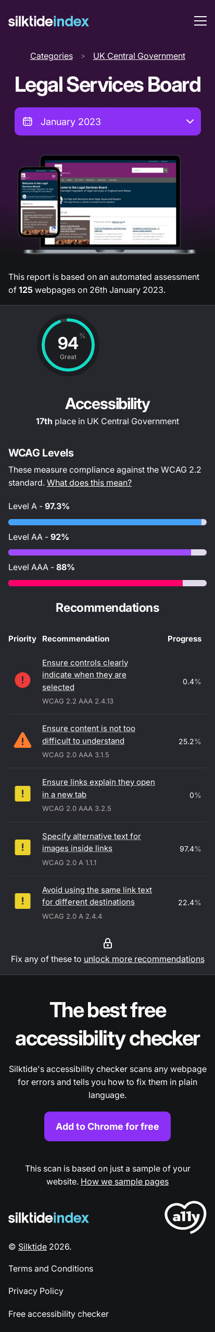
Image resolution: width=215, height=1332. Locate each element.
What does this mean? (89, 482)
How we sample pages (125, 1181)
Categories (51, 56)
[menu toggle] (200, 20)
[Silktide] (48, 21)
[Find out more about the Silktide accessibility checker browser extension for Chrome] (107, 1068)
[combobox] (108, 121)
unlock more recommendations (144, 959)
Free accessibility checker (58, 1314)
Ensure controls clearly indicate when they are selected (85, 675)
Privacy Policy (36, 1291)
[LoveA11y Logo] (186, 1219)
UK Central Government (139, 56)
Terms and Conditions (50, 1268)
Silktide (32, 1246)
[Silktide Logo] (48, 1217)
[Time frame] (108, 121)
